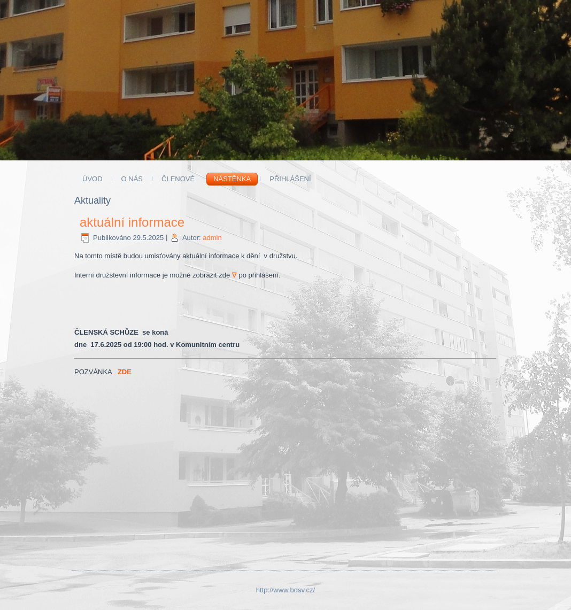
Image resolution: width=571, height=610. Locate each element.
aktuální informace (132, 222)
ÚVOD (92, 179)
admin (212, 238)
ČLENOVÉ (178, 179)
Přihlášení (290, 179)
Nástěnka (232, 179)
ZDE (125, 372)
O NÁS (132, 179)
